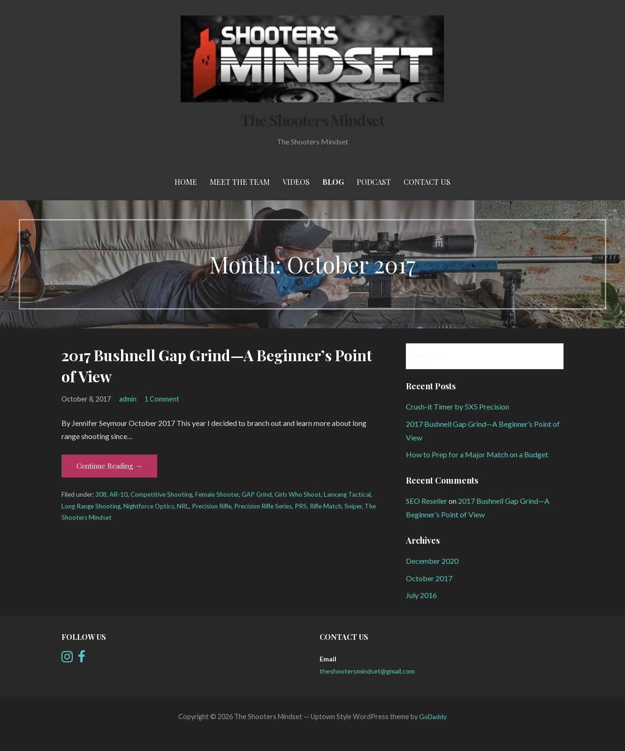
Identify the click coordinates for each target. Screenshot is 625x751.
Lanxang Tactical (347, 494)
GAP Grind (257, 494)
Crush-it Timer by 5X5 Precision (457, 406)
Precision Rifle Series (263, 506)
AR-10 (118, 494)
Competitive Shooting (161, 494)
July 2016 (421, 595)
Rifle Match (326, 506)
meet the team (240, 182)
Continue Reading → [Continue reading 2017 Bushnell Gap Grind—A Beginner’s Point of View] (109, 465)
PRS (301, 506)
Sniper (353, 506)
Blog (333, 182)
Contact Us (427, 182)
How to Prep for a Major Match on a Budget (477, 454)
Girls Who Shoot (297, 494)
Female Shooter (217, 494)
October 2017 (429, 578)
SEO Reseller (426, 500)
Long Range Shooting (91, 506)
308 (101, 494)
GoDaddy (433, 717)
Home (186, 182)
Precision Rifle (211, 506)
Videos (296, 182)
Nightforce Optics (148, 506)
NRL (183, 506)
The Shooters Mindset (312, 120)
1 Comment (162, 399)
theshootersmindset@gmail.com (367, 671)
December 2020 (432, 560)
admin (128, 399)
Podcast (374, 182)
